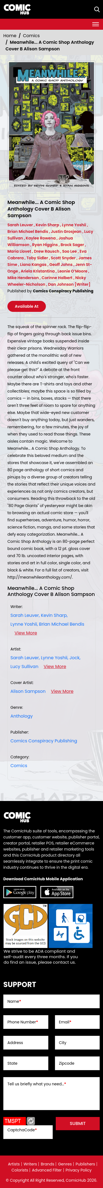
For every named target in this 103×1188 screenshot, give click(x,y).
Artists (14, 1164)
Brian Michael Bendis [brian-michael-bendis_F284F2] (61, 624)
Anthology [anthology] (21, 716)
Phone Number (22, 1022)
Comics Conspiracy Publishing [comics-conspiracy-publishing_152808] (43, 741)
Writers (30, 1164)
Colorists (20, 1170)
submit (78, 1123)
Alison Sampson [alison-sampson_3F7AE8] (28, 691)
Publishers (85, 1164)
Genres (65, 1164)
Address (15, 1043)
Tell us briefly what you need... (36, 1084)
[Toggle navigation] (95, 24)
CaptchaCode (22, 1130)
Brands (47, 1164)
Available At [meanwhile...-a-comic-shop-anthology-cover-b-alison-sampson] (26, 306)
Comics (31, 35)
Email (65, 1022)
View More (26, 633)
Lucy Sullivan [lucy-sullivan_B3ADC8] (24, 666)
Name (14, 1001)
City (62, 1043)
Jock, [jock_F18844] (74, 658)
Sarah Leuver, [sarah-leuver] (25, 615)
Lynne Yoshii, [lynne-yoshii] (24, 624)
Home (9, 35)
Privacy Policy (79, 1170)
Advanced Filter (47, 1170)
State (12, 1063)
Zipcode (66, 1063)
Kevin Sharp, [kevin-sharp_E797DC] (54, 615)
